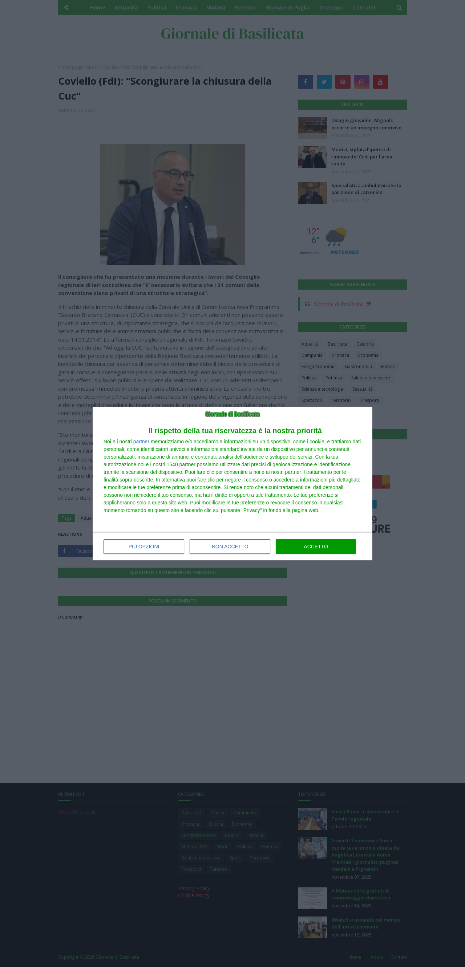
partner (141, 441)
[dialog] (232, 483)
